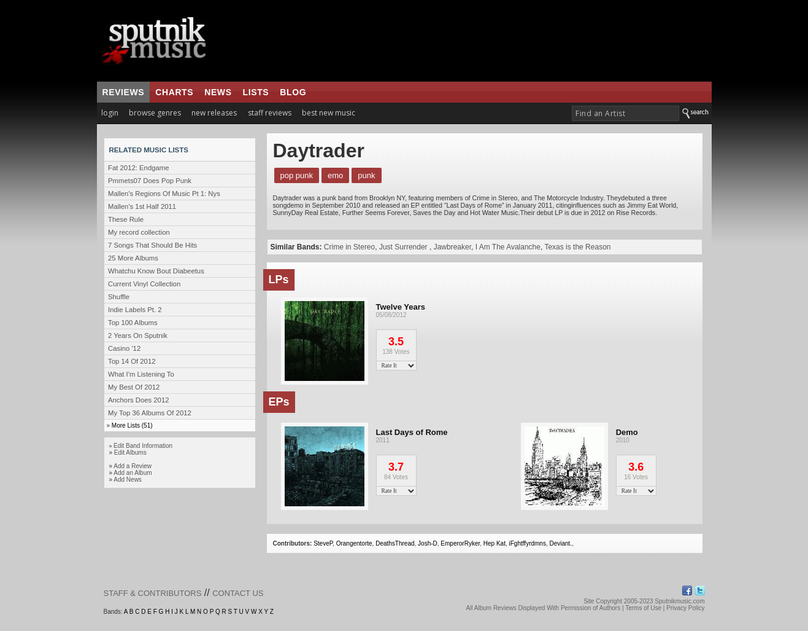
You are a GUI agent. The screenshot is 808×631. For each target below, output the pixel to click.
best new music (328, 113)
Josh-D (427, 543)
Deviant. (560, 543)
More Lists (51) (132, 425)
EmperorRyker (460, 543)
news (217, 92)
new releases (214, 113)
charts (174, 92)
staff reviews (269, 113)
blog (293, 92)
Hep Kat (494, 543)
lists (256, 92)
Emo (335, 175)
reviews (123, 92)
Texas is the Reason (577, 247)
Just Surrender (404, 247)
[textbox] (625, 113)
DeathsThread (394, 543)
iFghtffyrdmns (527, 543)
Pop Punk (297, 175)
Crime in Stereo (349, 247)
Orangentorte (354, 543)
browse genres (155, 113)
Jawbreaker (452, 247)
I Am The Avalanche (508, 247)
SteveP (323, 543)
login (109, 113)
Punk (366, 175)
